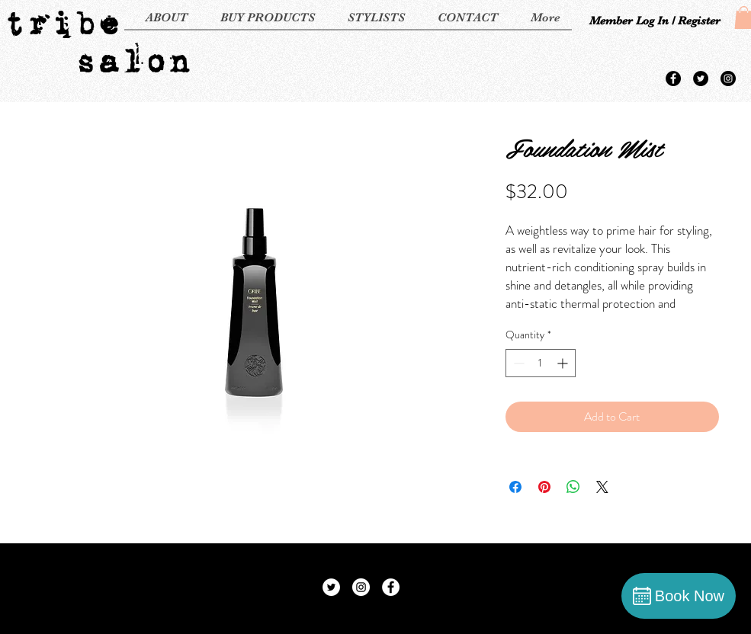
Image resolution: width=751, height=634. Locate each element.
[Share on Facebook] (515, 487)
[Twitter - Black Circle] (700, 78)
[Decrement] (517, 363)
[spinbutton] (540, 363)
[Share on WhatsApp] (573, 487)
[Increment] (563, 363)
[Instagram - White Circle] (361, 587)
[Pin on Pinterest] (544, 487)
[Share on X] (602, 487)
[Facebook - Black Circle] (673, 78)
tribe (61, 23)
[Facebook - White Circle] (391, 587)
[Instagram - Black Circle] (728, 78)
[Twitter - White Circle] (331, 587)
